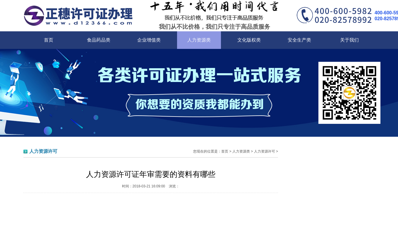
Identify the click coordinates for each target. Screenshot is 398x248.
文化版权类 (249, 39)
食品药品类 (98, 39)
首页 (48, 39)
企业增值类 (149, 39)
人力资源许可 (264, 151)
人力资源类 (199, 39)
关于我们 (349, 39)
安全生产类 (299, 39)
